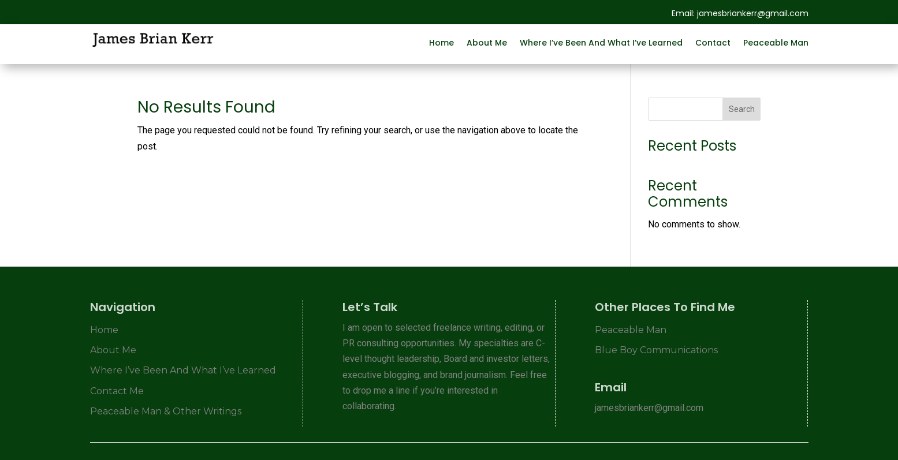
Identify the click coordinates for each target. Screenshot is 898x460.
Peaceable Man (775, 42)
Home (441, 42)
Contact (713, 42)
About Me (487, 42)
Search (742, 109)
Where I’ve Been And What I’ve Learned (601, 42)
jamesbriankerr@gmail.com (752, 13)
